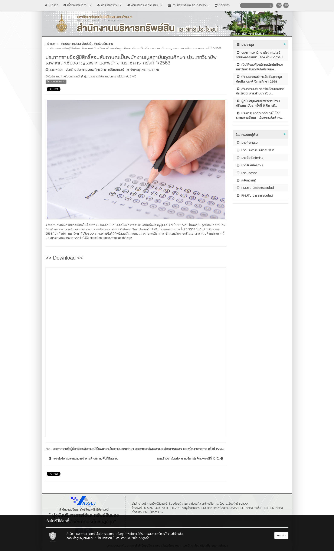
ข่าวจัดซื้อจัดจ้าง (249, 157)
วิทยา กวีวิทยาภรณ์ (112, 70)
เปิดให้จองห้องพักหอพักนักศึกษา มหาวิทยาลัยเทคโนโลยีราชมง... (259, 66)
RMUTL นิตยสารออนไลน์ (255, 187)
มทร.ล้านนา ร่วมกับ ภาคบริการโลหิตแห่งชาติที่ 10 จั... (190, 459)
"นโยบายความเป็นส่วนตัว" (110, 538)
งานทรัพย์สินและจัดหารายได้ (189, 5)
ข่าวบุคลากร (246, 172)
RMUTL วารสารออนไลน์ (254, 195)
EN (286, 5)
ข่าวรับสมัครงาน (249, 165)
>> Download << (64, 258)
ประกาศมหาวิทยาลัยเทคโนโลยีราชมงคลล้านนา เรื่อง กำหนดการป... (260, 54)
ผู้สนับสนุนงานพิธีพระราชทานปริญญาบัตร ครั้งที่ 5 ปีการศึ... (258, 103)
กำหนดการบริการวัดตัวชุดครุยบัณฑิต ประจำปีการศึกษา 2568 (259, 79)
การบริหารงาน (109, 5)
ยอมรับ (281, 535)
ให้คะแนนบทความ (56, 81)
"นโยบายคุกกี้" (140, 538)
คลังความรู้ (246, 180)
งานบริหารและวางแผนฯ (145, 5)
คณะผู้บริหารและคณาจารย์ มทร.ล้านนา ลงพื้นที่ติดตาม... (83, 459)
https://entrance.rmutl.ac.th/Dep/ (110, 238)
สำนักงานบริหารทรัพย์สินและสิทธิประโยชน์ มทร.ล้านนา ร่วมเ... (260, 91)
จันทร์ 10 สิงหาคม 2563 (80, 70)
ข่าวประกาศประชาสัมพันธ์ (255, 150)
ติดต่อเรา (222, 5)
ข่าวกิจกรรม (247, 142)
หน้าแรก (51, 5)
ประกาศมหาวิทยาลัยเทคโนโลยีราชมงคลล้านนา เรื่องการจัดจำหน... (259, 115)
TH (279, 5)
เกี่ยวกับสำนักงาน (77, 5)
